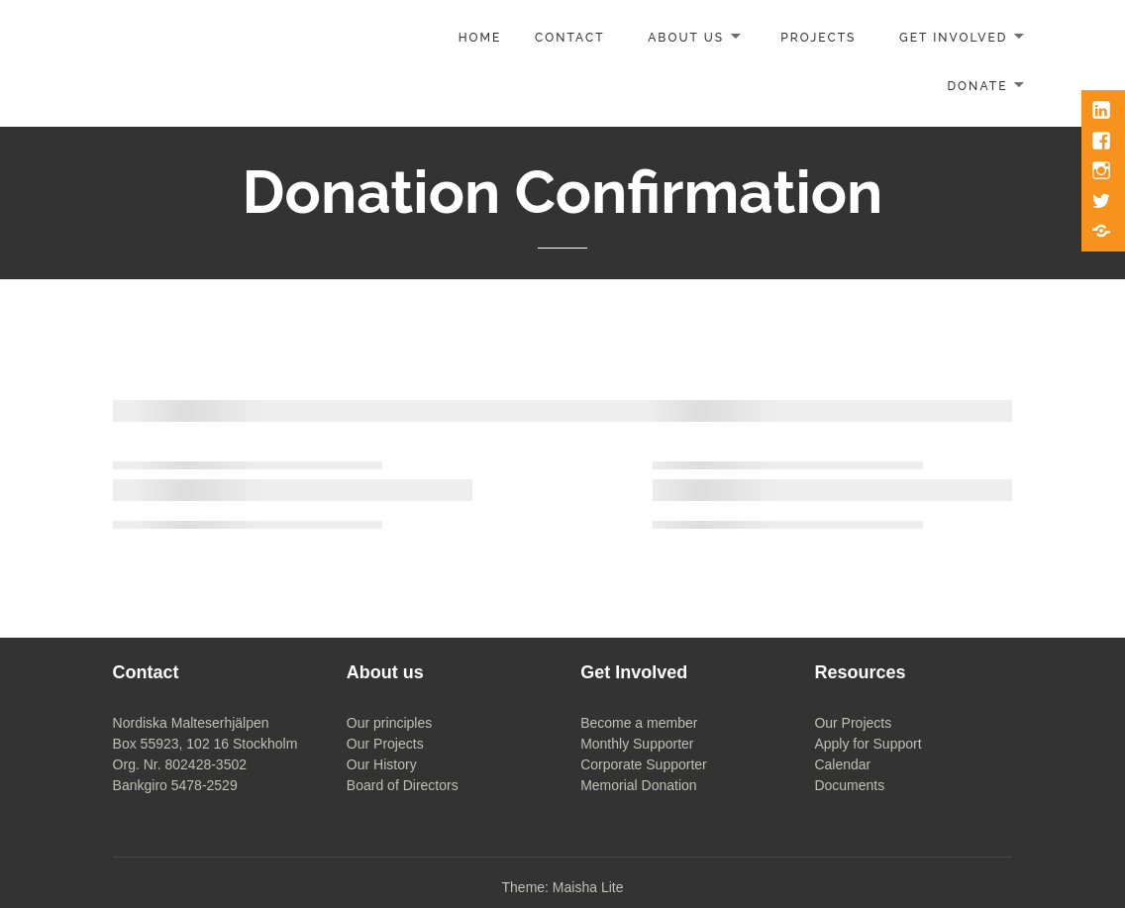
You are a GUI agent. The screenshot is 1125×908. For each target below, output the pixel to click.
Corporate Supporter (643, 764)
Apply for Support (867, 744)
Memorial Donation (638, 785)
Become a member (638, 723)
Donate (977, 86)
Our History (382, 764)
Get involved (953, 38)
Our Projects (385, 744)
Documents (849, 785)
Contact (570, 38)
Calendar (842, 764)
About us (686, 38)
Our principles (389, 723)
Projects (818, 38)
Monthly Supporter (636, 744)
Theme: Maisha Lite (563, 887)
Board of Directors (403, 785)
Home (480, 38)
